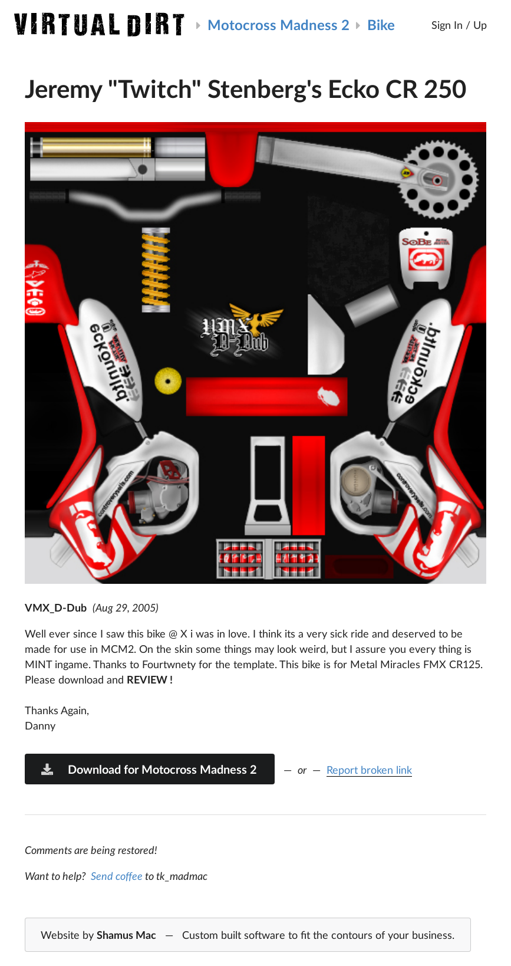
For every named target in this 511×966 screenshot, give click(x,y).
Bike (381, 24)
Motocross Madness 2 (278, 24)
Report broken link (369, 769)
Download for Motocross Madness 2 (148, 769)
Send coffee (117, 875)
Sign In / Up (459, 24)
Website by (247, 935)
